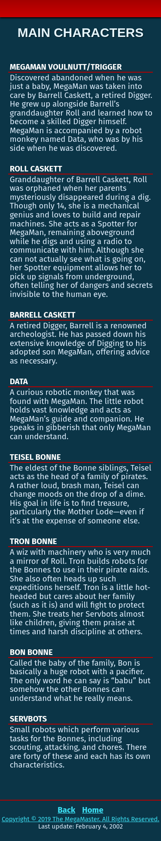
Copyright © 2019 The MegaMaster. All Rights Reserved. (80, 819)
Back (66, 810)
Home (92, 810)
